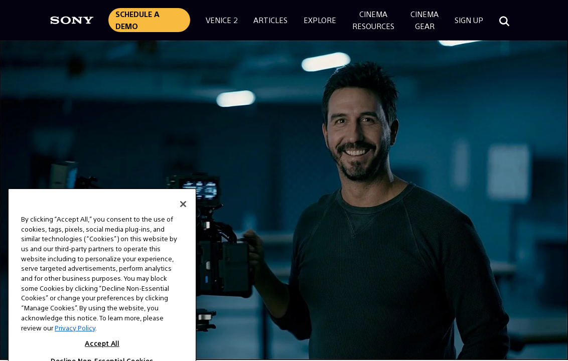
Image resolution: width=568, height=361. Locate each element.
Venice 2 (221, 20)
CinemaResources (373, 20)
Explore (320, 20)
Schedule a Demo (137, 20)
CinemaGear (424, 20)
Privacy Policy (75, 341)
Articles (270, 20)
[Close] (183, 218)
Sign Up (469, 20)
